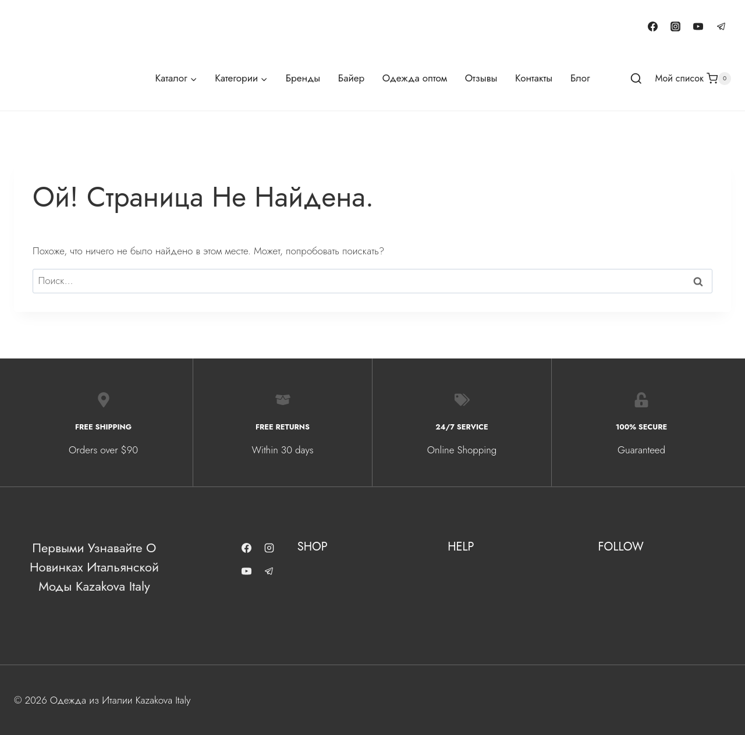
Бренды (303, 78)
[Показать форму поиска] (636, 79)
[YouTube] (698, 26)
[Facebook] (653, 26)
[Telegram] (721, 26)
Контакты (533, 78)
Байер (351, 78)
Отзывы (481, 78)
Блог (580, 78)
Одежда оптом (414, 78)
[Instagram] (676, 26)
